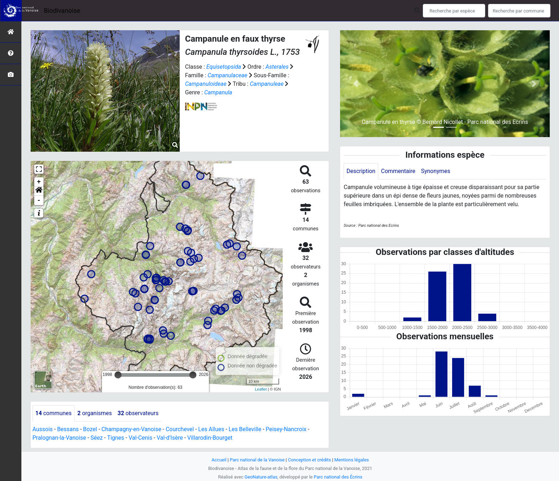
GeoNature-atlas (260, 477)
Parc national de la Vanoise (257, 459)
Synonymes (436, 171)
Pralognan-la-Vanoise (59, 437)
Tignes (115, 437)
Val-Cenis (141, 437)
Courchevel (180, 429)
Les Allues (212, 429)
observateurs (138, 413)
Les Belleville (245, 429)
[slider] (118, 374)
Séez (97, 437)
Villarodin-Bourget (210, 437)
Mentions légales (351, 459)
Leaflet (261, 389)
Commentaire (398, 171)
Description (361, 171)
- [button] (39, 200)
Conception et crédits (309, 459)
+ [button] (39, 182)
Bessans (68, 429)
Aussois (42, 429)
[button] (38, 191)
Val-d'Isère (170, 437)
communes (53, 413)
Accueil (218, 459)
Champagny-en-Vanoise (131, 429)
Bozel (90, 429)
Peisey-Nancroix (286, 429)
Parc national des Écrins (338, 477)
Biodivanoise (62, 10)
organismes (94, 413)
